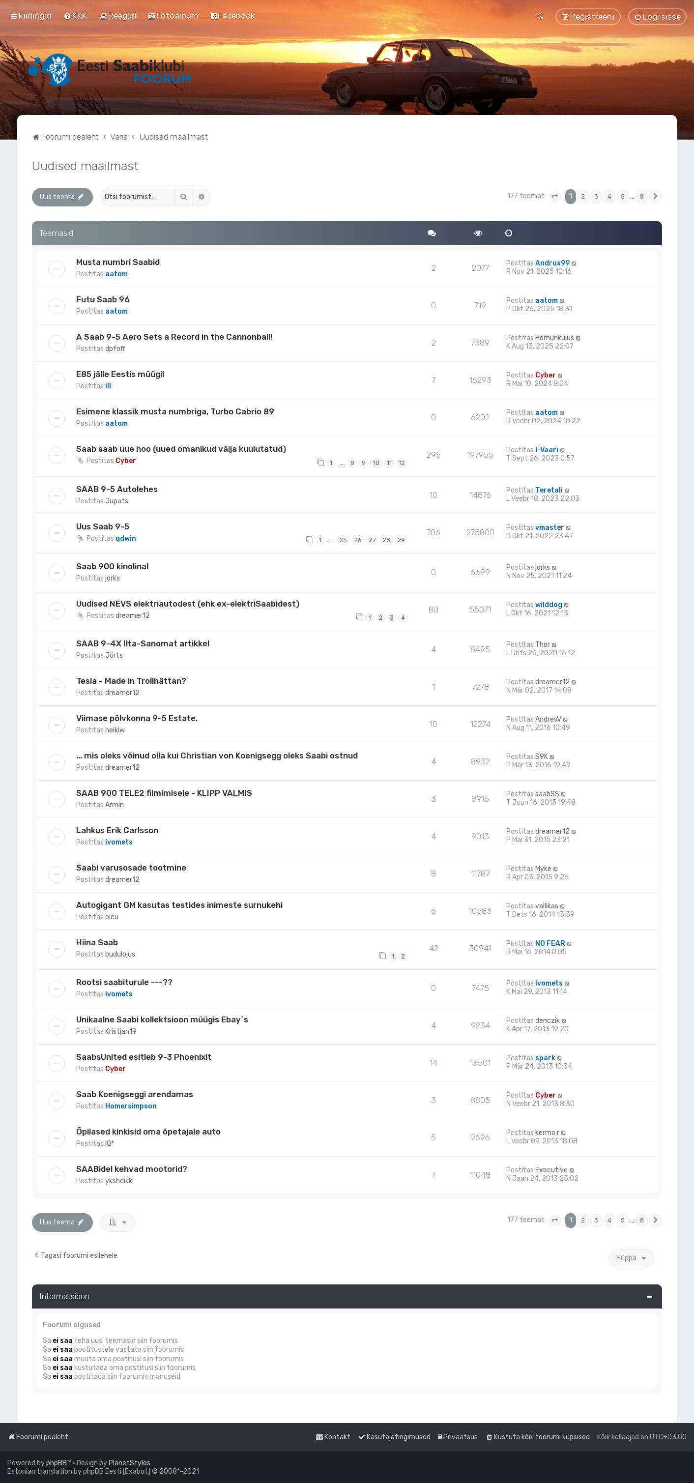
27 (372, 540)
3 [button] (596, 196)
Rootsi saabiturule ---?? (124, 982)
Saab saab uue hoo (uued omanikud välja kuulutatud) (181, 449)
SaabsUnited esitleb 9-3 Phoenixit (143, 1057)
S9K (541, 757)
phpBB (56, 1463)
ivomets (119, 842)
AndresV (548, 719)
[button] (555, 197)
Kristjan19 (121, 1031)
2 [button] (583, 196)
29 (401, 540)
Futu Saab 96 (103, 299)
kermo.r (547, 1133)
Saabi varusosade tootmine (131, 867)
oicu (111, 917)
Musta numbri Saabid (118, 262)
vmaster (549, 527)
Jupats (116, 501)
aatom (116, 274)
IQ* (109, 1143)
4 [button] (609, 196)
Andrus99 (552, 263)
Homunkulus (554, 338)
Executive (551, 1170)
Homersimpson (131, 1106)
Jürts (114, 655)
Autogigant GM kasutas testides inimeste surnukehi (179, 905)
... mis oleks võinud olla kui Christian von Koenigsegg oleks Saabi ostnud (217, 755)
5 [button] (623, 196)
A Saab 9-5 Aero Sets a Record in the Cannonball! (174, 337)
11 (389, 462)
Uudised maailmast (85, 165)
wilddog (548, 605)
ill (108, 386)
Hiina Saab (97, 942)
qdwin (126, 538)
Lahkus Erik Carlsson (117, 830)
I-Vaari (546, 450)
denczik (547, 1021)
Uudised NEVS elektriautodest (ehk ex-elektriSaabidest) (187, 604)
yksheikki (119, 1181)
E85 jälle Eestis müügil (120, 374)
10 (376, 462)
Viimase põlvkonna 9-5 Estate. (137, 718)
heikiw (115, 730)
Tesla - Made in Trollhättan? (131, 681)
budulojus (120, 954)
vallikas (546, 906)
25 (343, 540)
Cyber (545, 375)
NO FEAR (550, 943)
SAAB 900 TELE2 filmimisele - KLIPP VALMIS (164, 793)
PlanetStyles (129, 1463)
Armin (114, 805)
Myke (543, 869)
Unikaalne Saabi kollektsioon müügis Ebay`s (162, 1019)
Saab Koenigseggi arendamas (134, 1094)
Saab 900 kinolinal (112, 566)
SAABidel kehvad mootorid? (131, 1169)
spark (545, 1058)
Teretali (549, 490)
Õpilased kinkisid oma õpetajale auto (148, 1131)
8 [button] (642, 196)
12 (402, 462)
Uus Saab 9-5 (102, 526)
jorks (112, 578)
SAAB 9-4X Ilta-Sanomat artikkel (142, 643)
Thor (542, 644)
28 (386, 540)
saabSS (547, 794)
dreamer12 (133, 615)
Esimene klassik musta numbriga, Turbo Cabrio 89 (175, 411)
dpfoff (115, 349)
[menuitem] (75, 15)
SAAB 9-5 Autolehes (117, 489)
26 (358, 540)
